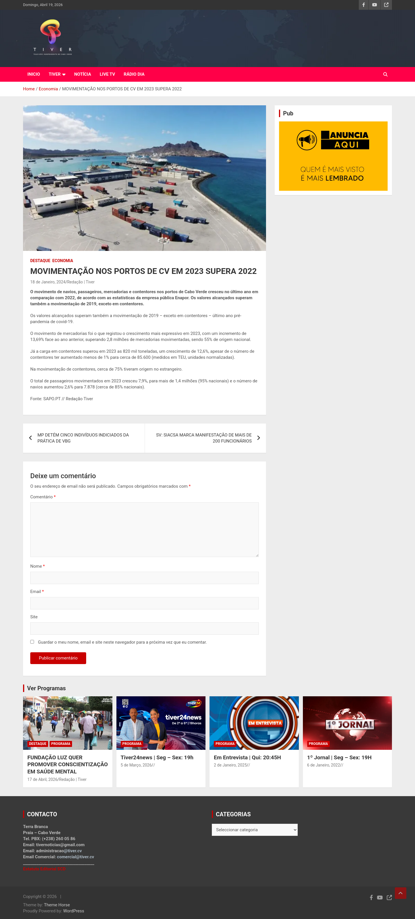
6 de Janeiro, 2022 (323, 765)
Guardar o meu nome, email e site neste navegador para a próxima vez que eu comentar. (122, 642)
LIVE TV (107, 74)
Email (37, 591)
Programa (60, 744)
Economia (62, 260)
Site (33, 616)
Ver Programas (46, 688)
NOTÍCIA (82, 74)
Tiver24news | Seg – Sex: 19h (157, 757)
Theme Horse (57, 904)
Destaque (40, 260)
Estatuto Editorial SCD (44, 869)
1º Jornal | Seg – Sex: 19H (339, 757)
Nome (37, 566)
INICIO (33, 74)
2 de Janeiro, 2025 (230, 765)
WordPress (73, 911)
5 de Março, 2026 (136, 765)
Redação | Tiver (81, 282)
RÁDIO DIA (134, 74)
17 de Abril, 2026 (42, 779)
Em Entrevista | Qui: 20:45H (247, 757)
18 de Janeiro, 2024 (47, 282)
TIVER (55, 74)
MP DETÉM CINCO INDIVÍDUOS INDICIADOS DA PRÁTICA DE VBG (83, 438)
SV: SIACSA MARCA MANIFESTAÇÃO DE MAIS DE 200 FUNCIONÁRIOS (204, 438)
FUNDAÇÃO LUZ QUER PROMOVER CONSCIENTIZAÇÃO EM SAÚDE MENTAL (67, 764)
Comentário (43, 496)
